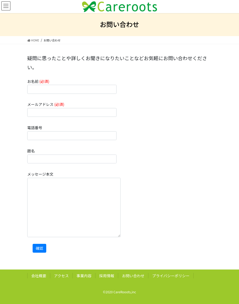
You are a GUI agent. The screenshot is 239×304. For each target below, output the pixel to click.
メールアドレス (72, 109)
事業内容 (83, 275)
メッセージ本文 (74, 204)
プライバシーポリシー (171, 275)
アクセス (61, 275)
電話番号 (72, 132)
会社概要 (38, 275)
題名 (72, 155)
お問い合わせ (133, 275)
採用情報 (106, 275)
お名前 (72, 86)
